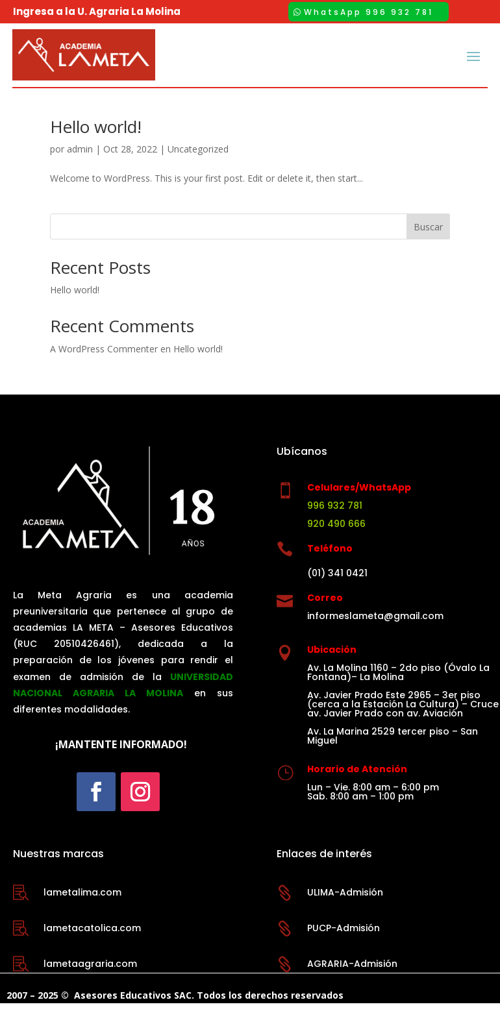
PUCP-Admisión (343, 948)
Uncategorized (198, 170)
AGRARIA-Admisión (352, 984)
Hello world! (96, 147)
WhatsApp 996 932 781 (368, 12)
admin (80, 170)
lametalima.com (82, 913)
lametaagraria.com (90, 984)
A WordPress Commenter (104, 369)
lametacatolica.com (92, 948)
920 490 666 (336, 544)
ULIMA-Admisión (345, 913)
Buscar (428, 247)
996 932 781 (334, 526)
